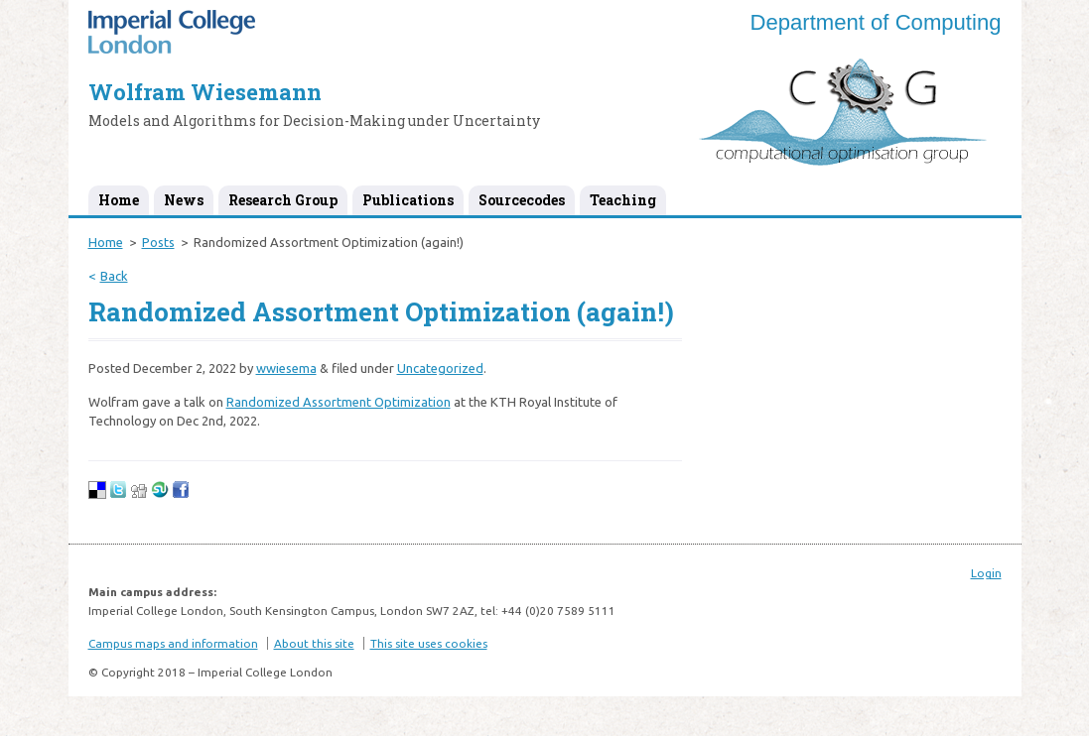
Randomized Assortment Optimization (338, 402)
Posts (158, 242)
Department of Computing (876, 22)
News (184, 199)
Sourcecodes (521, 199)
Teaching (623, 199)
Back (114, 276)
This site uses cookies (428, 643)
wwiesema (286, 368)
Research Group (283, 199)
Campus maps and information (173, 643)
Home (118, 199)
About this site (314, 643)
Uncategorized (440, 368)
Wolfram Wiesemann (205, 91)
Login (986, 572)
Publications (408, 199)
